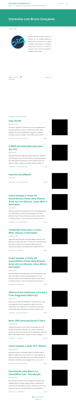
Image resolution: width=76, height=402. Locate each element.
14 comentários (20, 391)
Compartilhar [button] (48, 77)
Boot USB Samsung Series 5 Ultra (27, 320)
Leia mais (45, 138)
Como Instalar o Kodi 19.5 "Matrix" (28, 345)
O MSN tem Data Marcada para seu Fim (26, 148)
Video (18, 77)
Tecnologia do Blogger (38, 396)
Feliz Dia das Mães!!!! (20, 174)
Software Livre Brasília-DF (19, 3)
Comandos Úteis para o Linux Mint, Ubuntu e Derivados (25, 231)
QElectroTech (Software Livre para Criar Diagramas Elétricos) (28, 294)
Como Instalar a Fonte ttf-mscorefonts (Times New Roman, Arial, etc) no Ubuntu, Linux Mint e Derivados (28, 200)
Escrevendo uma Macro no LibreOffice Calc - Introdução (25, 373)
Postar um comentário (22, 138)
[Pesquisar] (61, 3)
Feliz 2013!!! (15, 120)
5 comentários (20, 338)
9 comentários (20, 250)
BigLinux (14, 77)
